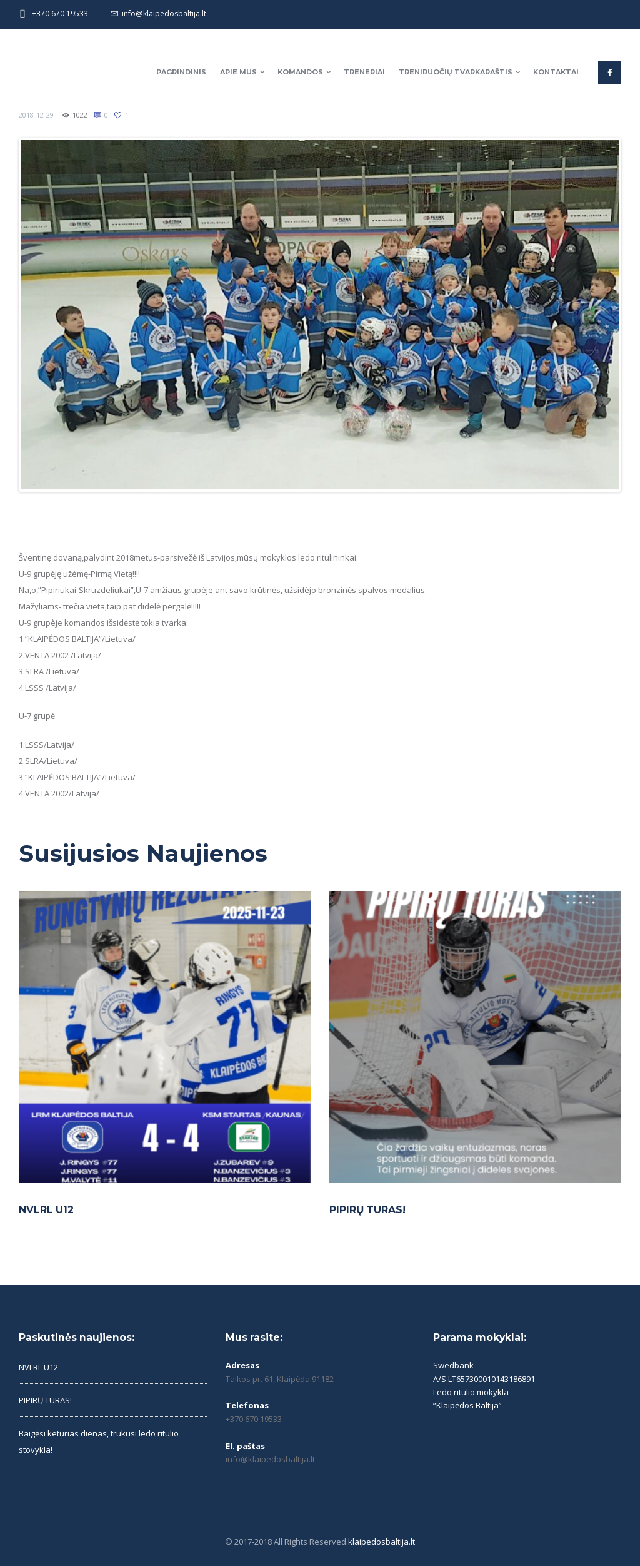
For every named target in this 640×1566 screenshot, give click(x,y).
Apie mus (238, 72)
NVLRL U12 (46, 1210)
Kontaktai (556, 72)
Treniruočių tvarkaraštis (455, 72)
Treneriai (364, 72)
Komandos (300, 72)
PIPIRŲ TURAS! (367, 1210)
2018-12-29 (36, 114)
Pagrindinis (181, 72)
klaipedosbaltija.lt (381, 1541)
